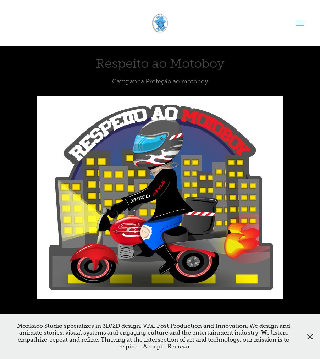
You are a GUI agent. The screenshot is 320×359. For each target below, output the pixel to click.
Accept (152, 346)
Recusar (178, 346)
